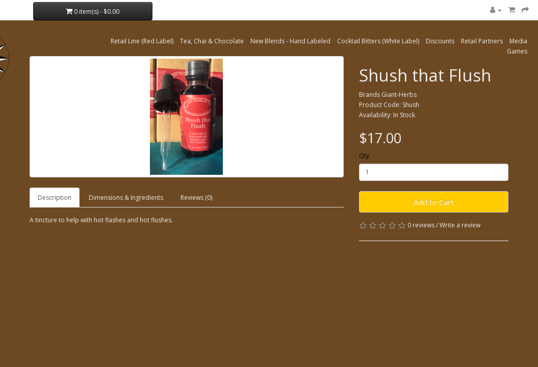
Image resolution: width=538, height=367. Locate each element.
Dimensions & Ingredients (126, 197)
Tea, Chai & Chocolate (212, 41)
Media (518, 41)
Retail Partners (482, 41)
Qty (364, 155)
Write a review (460, 225)
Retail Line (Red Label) (142, 41)
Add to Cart (434, 202)
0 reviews (420, 225)
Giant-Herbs (399, 94)
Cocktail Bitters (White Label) (378, 41)
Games (517, 51)
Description (54, 197)
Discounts (440, 41)
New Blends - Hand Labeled (290, 41)
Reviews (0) (196, 197)
